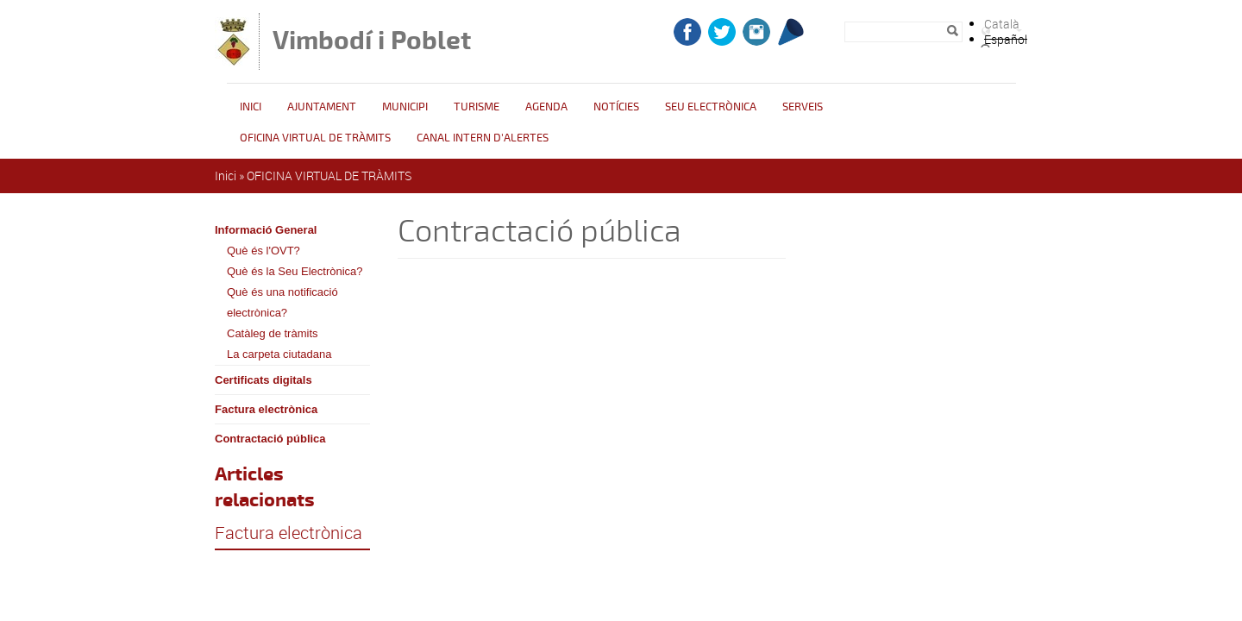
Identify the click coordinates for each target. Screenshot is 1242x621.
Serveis (802, 107)
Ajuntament (321, 107)
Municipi (405, 107)
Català (1001, 24)
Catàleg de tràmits (272, 333)
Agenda (546, 107)
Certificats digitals (263, 379)
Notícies (616, 107)
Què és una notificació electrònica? (282, 302)
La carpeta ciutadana (279, 354)
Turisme (476, 107)
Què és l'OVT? (263, 250)
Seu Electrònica (710, 107)
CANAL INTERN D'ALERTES (483, 138)
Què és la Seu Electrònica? (295, 271)
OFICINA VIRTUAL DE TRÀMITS (315, 138)
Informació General (266, 229)
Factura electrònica (266, 409)
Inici (250, 107)
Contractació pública (270, 438)
